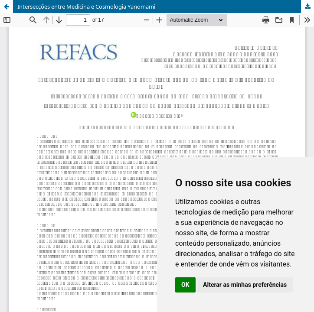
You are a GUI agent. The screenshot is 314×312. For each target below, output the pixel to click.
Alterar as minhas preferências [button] (245, 284)
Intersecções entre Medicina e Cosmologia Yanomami (86, 6)
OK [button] (185, 284)
